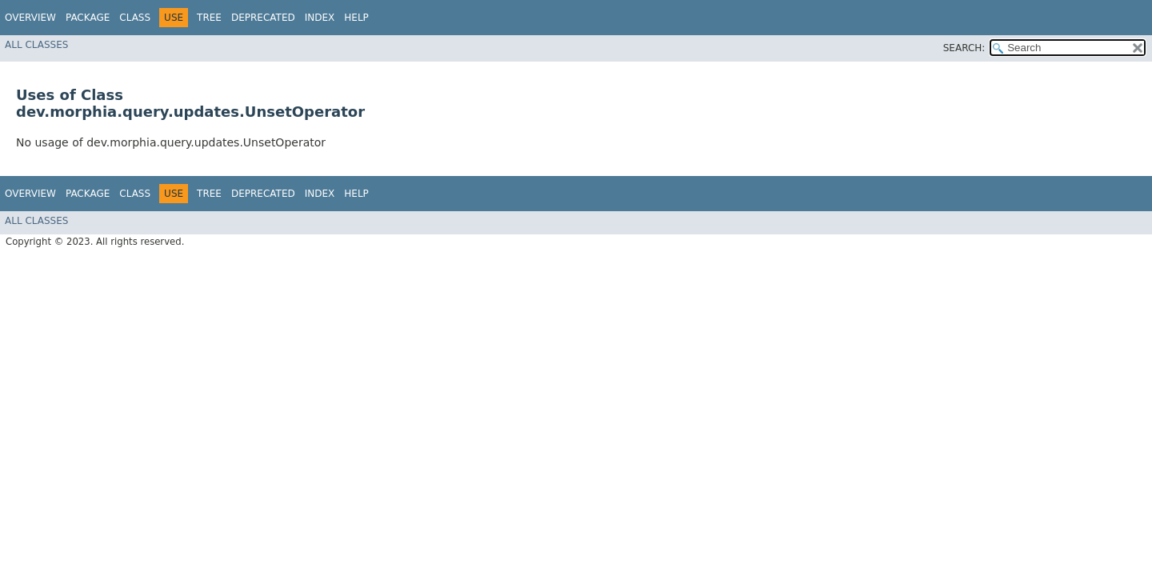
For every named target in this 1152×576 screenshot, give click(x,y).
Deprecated (263, 17)
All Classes (36, 44)
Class (134, 17)
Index (320, 17)
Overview (30, 17)
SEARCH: (964, 48)
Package (88, 17)
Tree (209, 17)
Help (356, 17)
